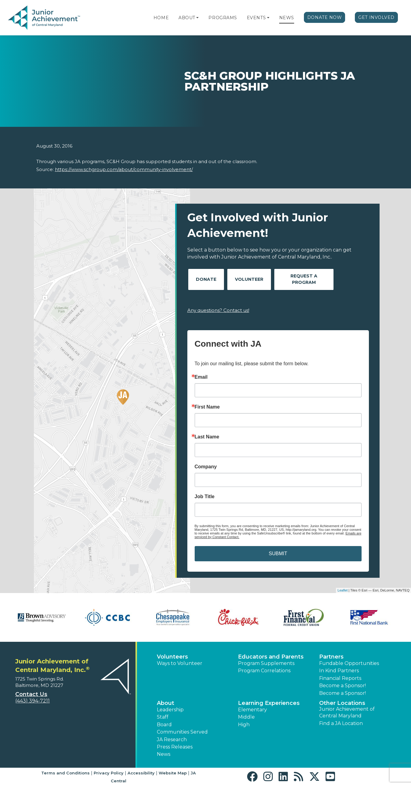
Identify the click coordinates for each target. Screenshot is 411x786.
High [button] (244, 724)
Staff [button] (162, 717)
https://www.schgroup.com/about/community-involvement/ (124, 169)
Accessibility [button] (141, 772)
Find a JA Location (341, 723)
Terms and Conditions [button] (65, 772)
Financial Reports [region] (340, 678)
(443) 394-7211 (32, 701)
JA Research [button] (172, 739)
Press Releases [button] (175, 747)
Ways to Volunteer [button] (179, 663)
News (286, 17)
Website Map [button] (173, 772)
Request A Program (303, 279)
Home (161, 17)
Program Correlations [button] (264, 670)
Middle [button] (246, 717)
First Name (207, 407)
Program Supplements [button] (266, 663)
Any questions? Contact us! (218, 310)
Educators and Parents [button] (271, 656)
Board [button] (164, 724)
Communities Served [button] (182, 732)
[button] (197, 17)
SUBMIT (278, 553)
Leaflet (342, 590)
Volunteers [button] (172, 656)
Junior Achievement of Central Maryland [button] (347, 712)
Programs (222, 17)
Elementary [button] (252, 710)
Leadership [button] (170, 710)
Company (206, 466)
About (186, 17)
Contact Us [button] (31, 694)
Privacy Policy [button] (109, 772)
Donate (206, 279)
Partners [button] (331, 656)
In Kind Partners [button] (339, 670)
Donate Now (324, 17)
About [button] (165, 703)
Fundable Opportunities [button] (349, 663)
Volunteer (249, 279)
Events (256, 17)
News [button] (163, 754)
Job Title (205, 496)
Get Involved (376, 17)
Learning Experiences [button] (269, 703)
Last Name (207, 436)
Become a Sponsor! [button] (342, 685)
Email (201, 377)
